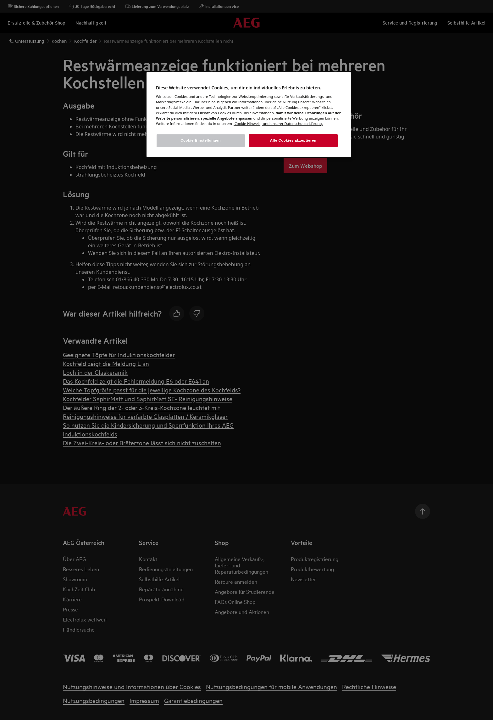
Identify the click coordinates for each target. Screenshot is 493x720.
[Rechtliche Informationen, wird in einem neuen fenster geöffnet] (292, 123)
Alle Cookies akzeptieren (293, 140)
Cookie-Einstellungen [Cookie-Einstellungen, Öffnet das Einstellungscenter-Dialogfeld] (200, 140)
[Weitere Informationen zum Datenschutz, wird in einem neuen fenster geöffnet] (247, 123)
